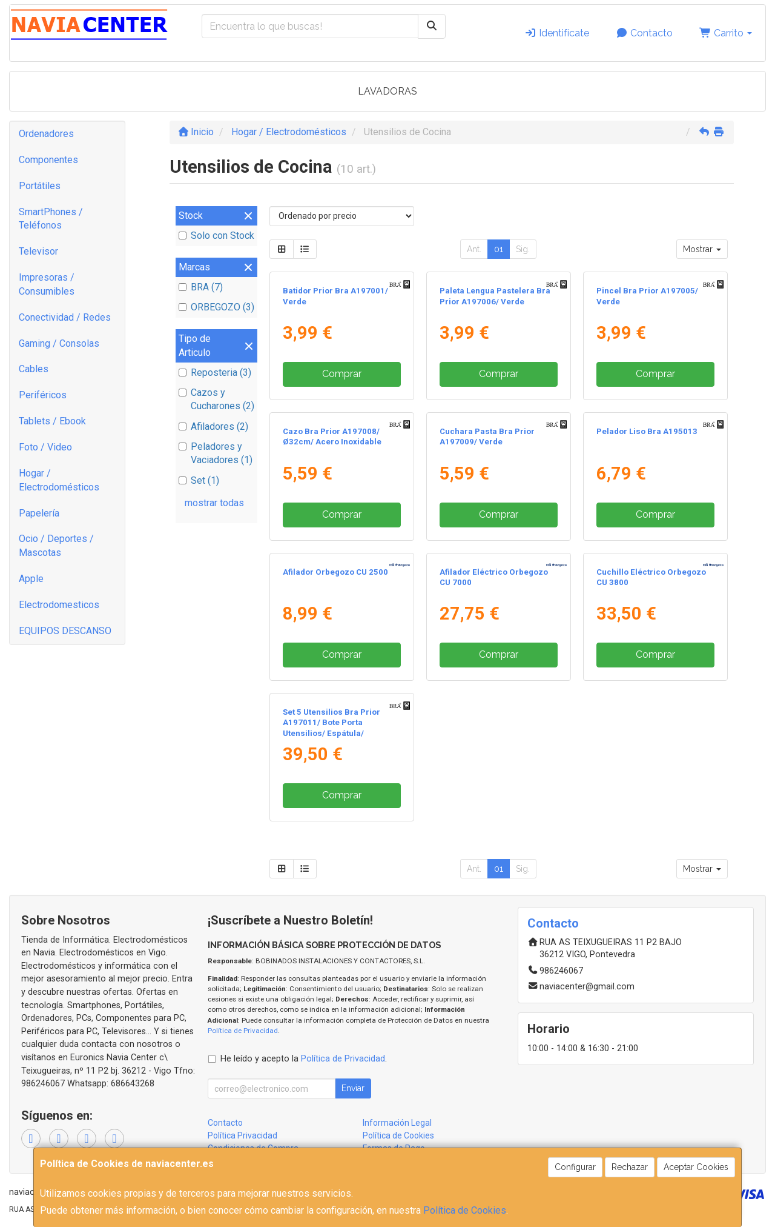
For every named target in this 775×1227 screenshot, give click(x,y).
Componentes (48, 159)
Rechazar (630, 1167)
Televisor (38, 251)
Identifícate (556, 33)
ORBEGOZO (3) (216, 307)
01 (498, 249)
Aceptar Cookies (696, 1167)
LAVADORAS (387, 91)
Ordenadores (46, 133)
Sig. (523, 249)
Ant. (474, 249)
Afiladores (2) (213, 426)
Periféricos (43, 395)
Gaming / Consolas (59, 343)
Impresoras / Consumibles (46, 284)
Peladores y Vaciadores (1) (215, 453)
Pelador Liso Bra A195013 (647, 431)
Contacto (644, 33)
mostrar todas (214, 503)
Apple (31, 578)
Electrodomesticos (59, 604)
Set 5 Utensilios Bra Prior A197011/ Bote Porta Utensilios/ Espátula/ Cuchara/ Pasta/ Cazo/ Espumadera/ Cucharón (331, 732)
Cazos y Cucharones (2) (216, 399)
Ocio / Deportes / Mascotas (56, 545)
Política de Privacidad (243, 1030)
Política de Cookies (464, 1210)
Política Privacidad (242, 1135)
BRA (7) (201, 287)
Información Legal (397, 1123)
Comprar (341, 373)
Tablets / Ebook (52, 421)
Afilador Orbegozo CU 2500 (335, 572)
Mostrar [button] (702, 249)
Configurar (575, 1167)
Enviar (352, 1088)
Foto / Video (45, 447)
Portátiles (40, 186)
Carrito (725, 33)
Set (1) (199, 480)
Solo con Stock (216, 235)
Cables (33, 369)
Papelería (39, 513)
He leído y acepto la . (303, 1059)
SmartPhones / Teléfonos (51, 219)
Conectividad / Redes (65, 317)
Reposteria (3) (215, 372)
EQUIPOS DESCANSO (65, 631)
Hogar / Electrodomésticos (59, 480)
